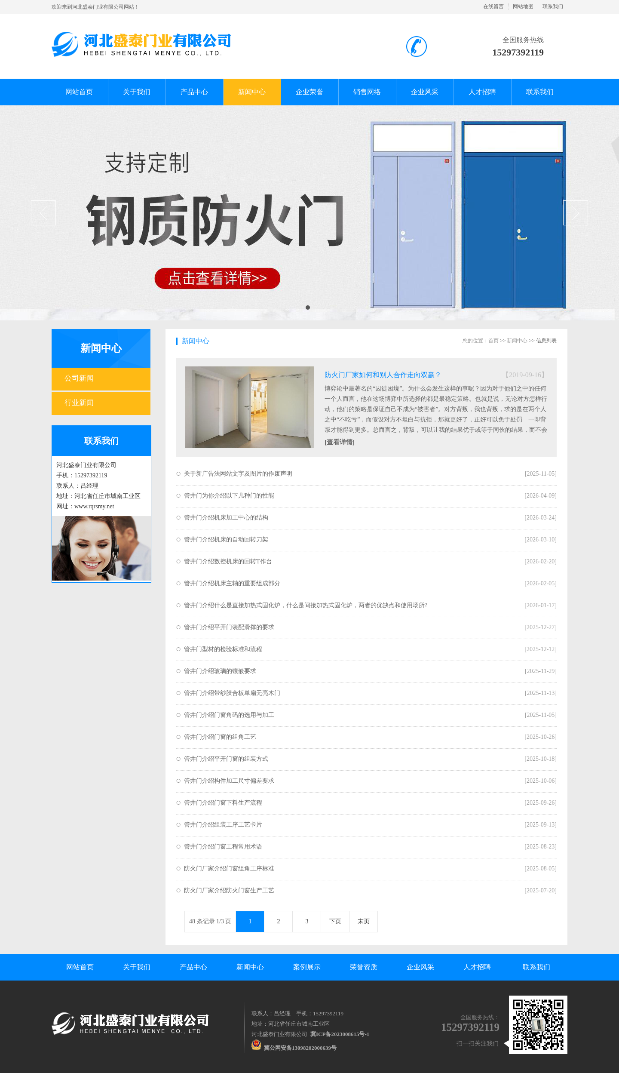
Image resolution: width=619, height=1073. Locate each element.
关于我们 (136, 967)
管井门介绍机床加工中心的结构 (226, 517)
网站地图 (523, 6)
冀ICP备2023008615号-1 (339, 1034)
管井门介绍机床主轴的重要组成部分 (232, 583)
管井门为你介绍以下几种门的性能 (229, 495)
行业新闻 (79, 403)
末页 (364, 921)
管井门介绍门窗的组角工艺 (220, 737)
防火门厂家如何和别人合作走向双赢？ (383, 374)
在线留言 (493, 6)
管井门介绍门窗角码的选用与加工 (229, 715)
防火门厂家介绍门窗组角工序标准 (229, 868)
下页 (335, 921)
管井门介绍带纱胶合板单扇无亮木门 (232, 693)
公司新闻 (79, 378)
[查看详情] (340, 442)
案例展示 (307, 967)
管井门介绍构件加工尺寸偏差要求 (229, 781)
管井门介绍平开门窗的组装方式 (226, 759)
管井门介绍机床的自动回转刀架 (226, 539)
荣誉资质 (363, 967)
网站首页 (80, 967)
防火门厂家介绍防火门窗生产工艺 (229, 890)
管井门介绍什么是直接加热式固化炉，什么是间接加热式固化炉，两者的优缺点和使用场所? (305, 605)
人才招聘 (477, 967)
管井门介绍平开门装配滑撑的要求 (229, 627)
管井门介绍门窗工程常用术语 (223, 846)
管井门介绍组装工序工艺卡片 (223, 824)
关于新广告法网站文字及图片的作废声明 (238, 473)
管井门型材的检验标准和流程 (223, 649)
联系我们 (552, 6)
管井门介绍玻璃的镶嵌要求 (220, 671)
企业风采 (420, 967)
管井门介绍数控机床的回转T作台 (228, 561)
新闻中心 (101, 348)
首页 (493, 341)
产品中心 (193, 967)
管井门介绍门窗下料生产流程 (223, 802)
